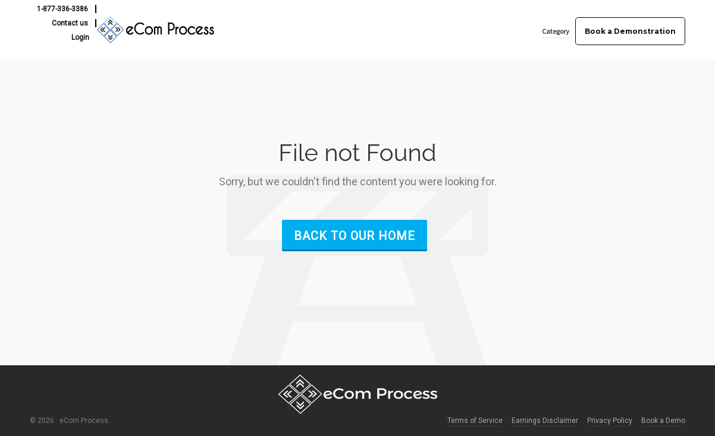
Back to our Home (354, 236)
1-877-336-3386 (62, 9)
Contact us (70, 23)
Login (80, 37)
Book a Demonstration (630, 31)
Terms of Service (475, 420)
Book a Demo (663, 420)
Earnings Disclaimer (545, 420)
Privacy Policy (609, 420)
